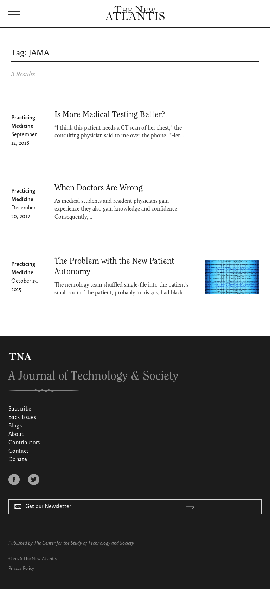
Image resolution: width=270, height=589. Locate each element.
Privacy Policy (21, 568)
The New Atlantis (40, 559)
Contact (18, 451)
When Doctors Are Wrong (98, 188)
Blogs (15, 426)
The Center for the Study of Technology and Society (84, 543)
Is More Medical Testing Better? (109, 115)
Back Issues (22, 417)
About (16, 434)
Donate (17, 460)
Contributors (24, 443)
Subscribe (20, 409)
